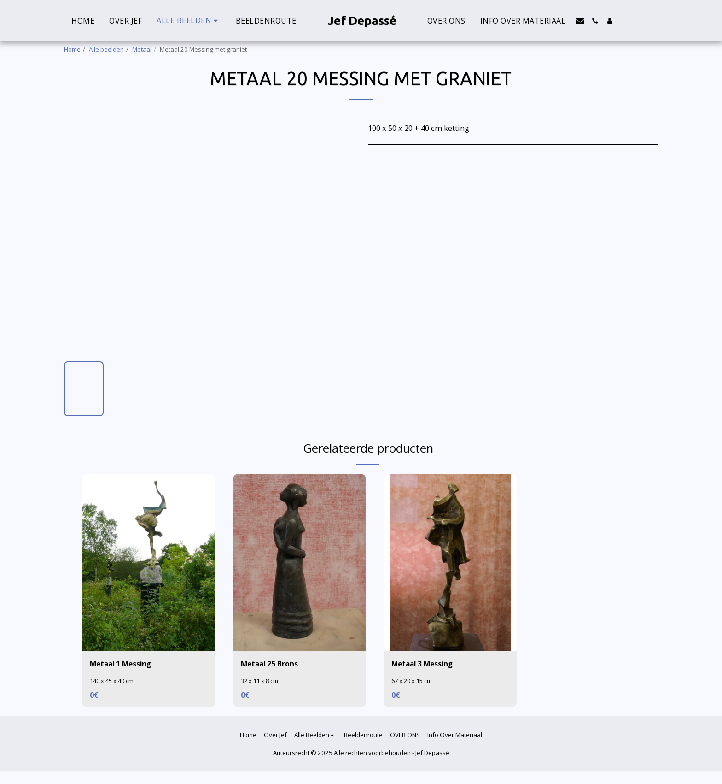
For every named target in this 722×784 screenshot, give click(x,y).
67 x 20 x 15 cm (413, 682)
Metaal (141, 49)
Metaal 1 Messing (123, 664)
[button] (580, 20)
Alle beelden (106, 49)
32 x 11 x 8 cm (260, 682)
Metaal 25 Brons (271, 664)
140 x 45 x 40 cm (113, 682)
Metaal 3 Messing (424, 664)
